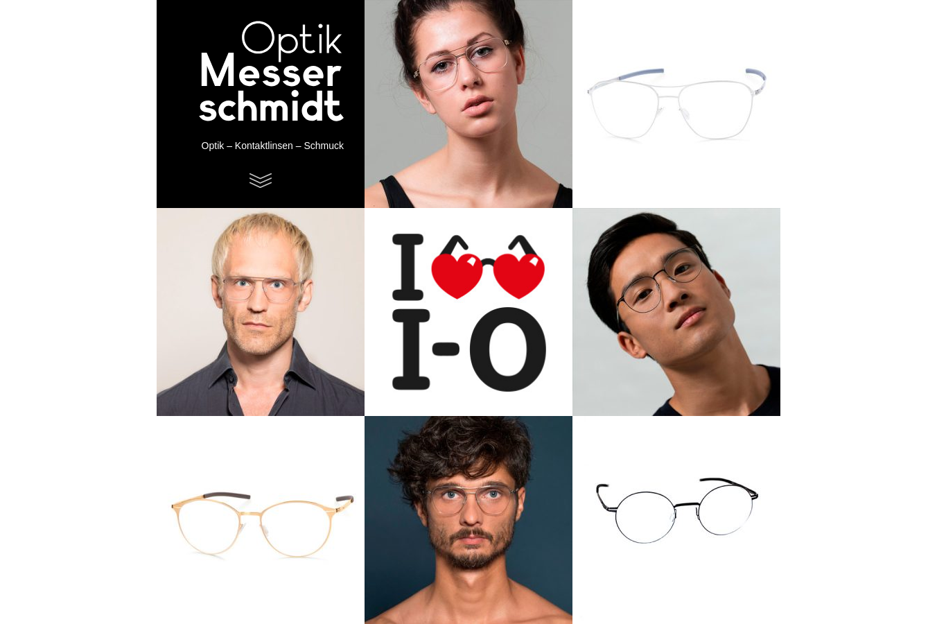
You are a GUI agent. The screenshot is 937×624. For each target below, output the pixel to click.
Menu (260, 180)
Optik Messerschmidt (254, 73)
